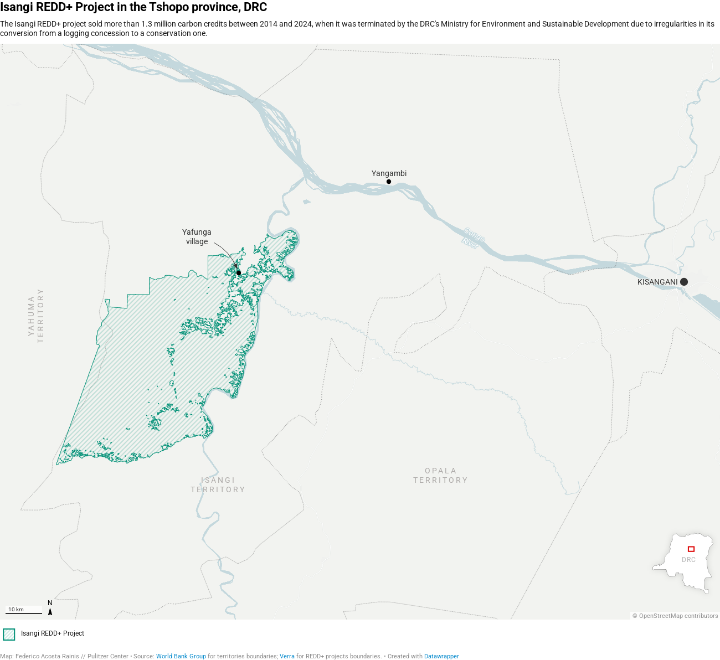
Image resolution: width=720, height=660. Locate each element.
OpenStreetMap (661, 616)
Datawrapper (441, 656)
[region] (360, 332)
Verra (287, 656)
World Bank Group (181, 656)
